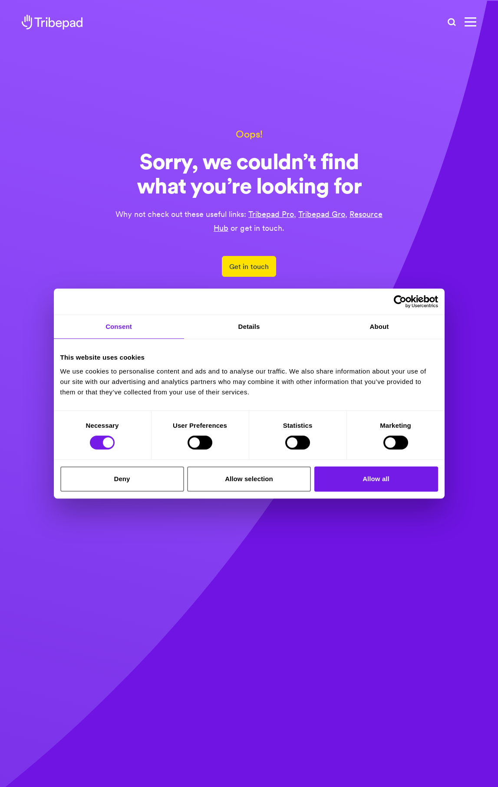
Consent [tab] (119, 326)
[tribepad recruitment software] (52, 22)
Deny (122, 478)
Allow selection (249, 478)
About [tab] (379, 326)
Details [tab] (249, 326)
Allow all (376, 478)
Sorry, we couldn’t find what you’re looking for (249, 174)
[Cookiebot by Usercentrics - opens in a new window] (400, 301)
